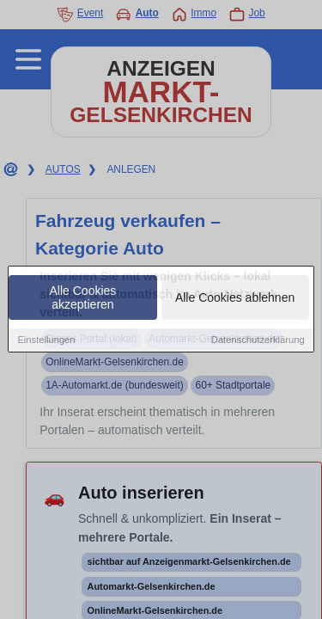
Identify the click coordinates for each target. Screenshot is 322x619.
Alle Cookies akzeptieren (83, 299)
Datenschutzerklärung (258, 341)
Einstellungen (46, 341)
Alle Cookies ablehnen (235, 299)
